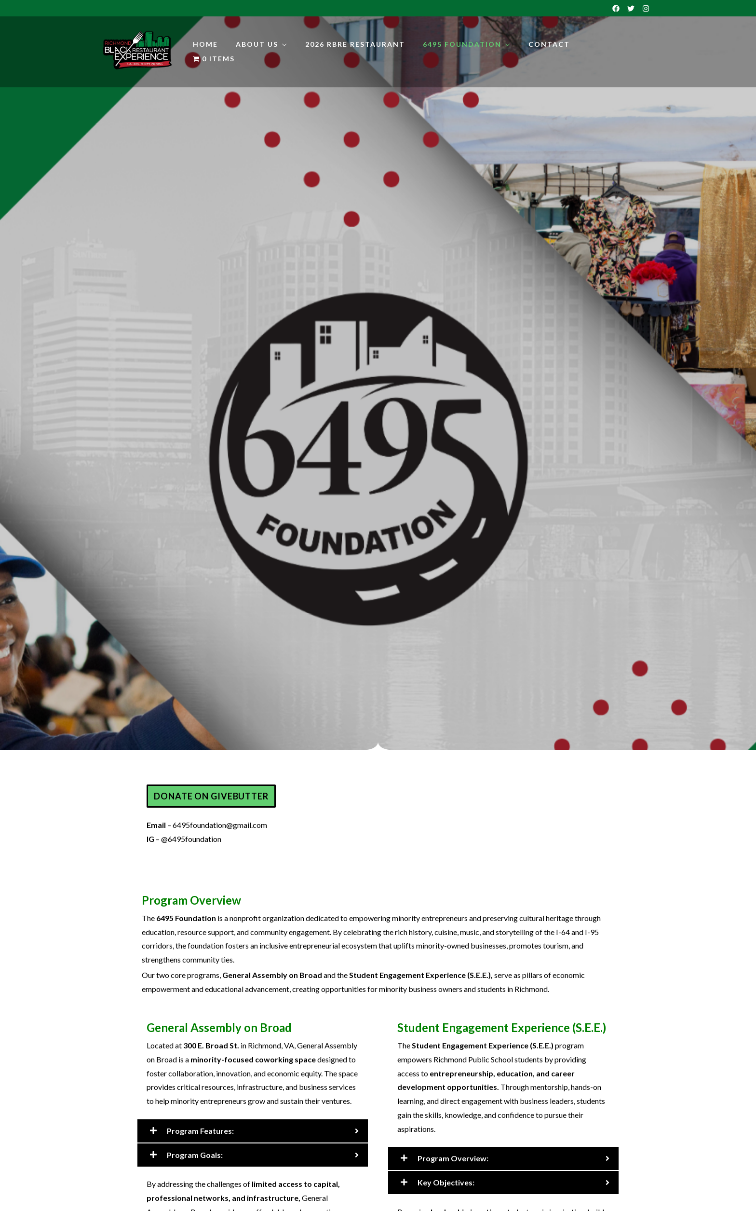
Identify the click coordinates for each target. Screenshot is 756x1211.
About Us (257, 44)
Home (205, 44)
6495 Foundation (462, 44)
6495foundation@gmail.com (220, 824)
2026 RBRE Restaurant (355, 44)
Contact (549, 44)
